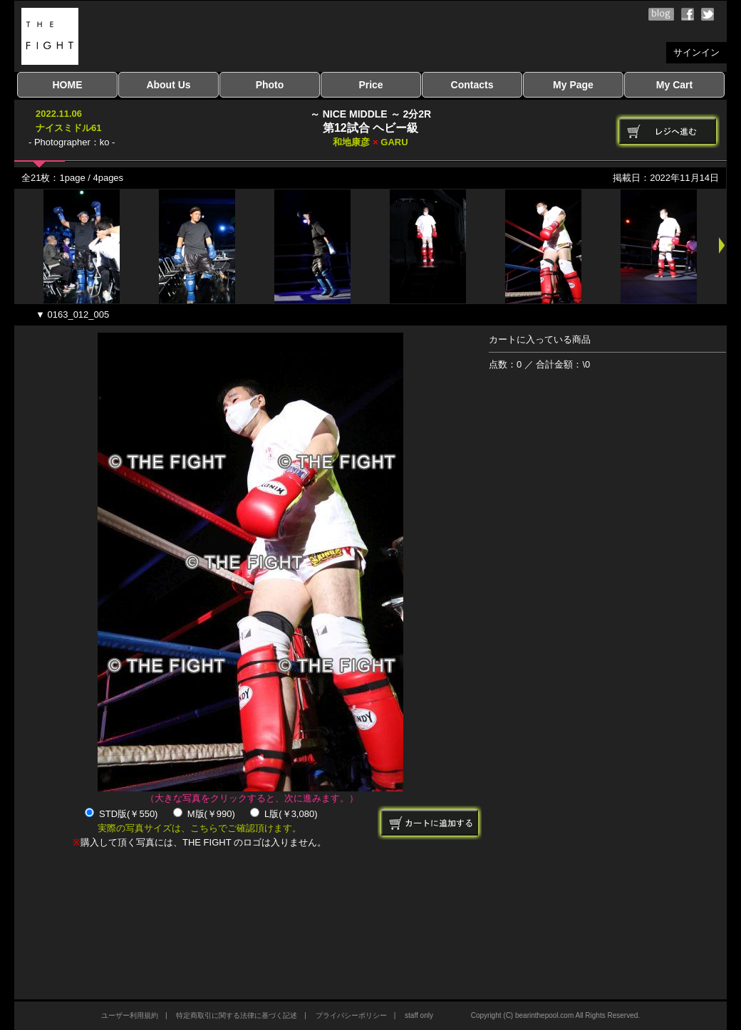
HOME (68, 84)
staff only (419, 1015)
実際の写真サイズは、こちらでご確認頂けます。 (199, 828)
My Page (573, 84)
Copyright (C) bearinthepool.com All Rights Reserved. (555, 1015)
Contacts (472, 84)
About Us (168, 84)
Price (370, 84)
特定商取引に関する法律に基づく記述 (236, 1015)
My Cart (674, 84)
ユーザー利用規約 (129, 1015)
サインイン (696, 52)
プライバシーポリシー (351, 1015)
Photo (270, 84)
